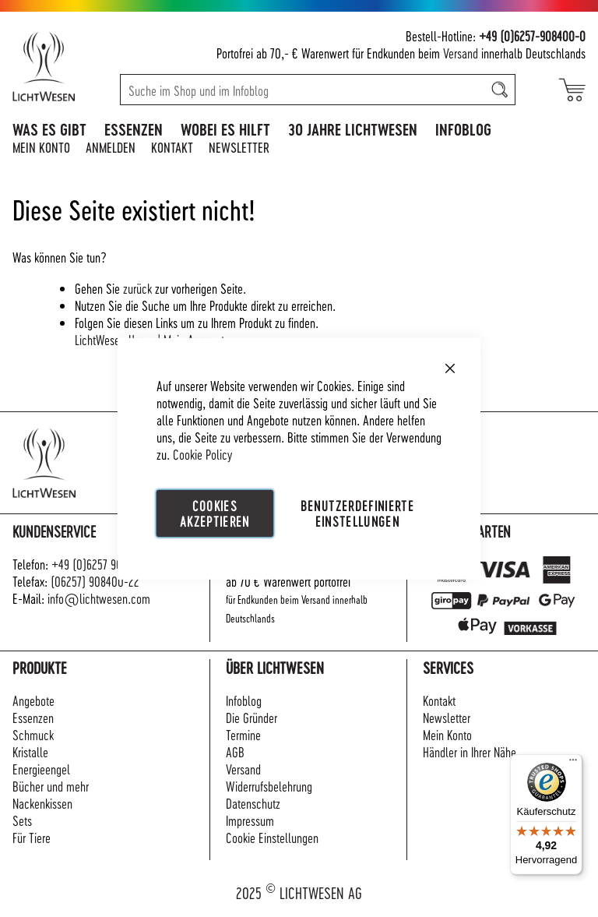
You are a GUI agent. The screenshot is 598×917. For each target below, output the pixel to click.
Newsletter (239, 147)
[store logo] (60, 66)
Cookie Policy (202, 453)
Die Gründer (251, 717)
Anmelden (110, 147)
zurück (137, 288)
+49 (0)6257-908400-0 (532, 35)
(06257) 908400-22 (95, 581)
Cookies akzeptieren (215, 512)
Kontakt (172, 147)
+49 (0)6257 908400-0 (104, 563)
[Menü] (573, 763)
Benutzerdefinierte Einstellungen (357, 512)
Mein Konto (41, 147)
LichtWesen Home (114, 339)
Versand (460, 52)
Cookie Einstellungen (272, 837)
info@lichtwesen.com (98, 598)
